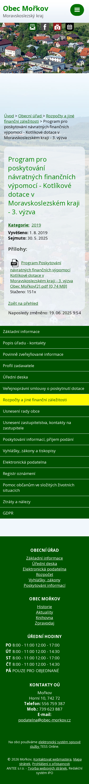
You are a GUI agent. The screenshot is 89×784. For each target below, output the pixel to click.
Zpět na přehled (23, 303)
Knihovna (44, 617)
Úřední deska (15, 377)
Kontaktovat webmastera (52, 759)
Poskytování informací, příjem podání (38, 439)
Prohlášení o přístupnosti (51, 763)
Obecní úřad (30, 116)
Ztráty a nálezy (17, 501)
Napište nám (33, 28)
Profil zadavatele (18, 365)
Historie (44, 606)
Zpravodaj (44, 623)
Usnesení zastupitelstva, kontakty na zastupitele (37, 425)
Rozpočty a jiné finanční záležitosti (35, 399)
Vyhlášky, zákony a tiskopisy (29, 450)
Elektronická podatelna (25, 462)
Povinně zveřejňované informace (33, 354)
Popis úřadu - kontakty (24, 343)
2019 (36, 225)
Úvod (9, 116)
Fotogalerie (57, 28)
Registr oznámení (19, 473)
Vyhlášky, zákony (45, 580)
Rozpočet (44, 574)
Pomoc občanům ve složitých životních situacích (38, 487)
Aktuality (44, 612)
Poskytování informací (45, 585)
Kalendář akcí (70, 28)
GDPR (8, 513)
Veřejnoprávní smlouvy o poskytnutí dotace (43, 388)
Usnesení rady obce (21, 411)
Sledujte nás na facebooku (45, 28)
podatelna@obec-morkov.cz (44, 720)
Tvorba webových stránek (47, 768)
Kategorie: (18, 225)
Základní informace (21, 331)
